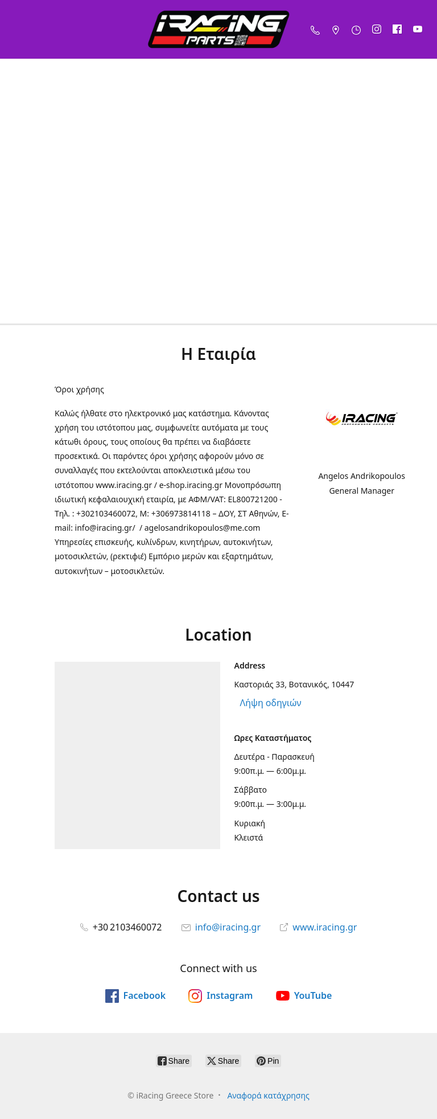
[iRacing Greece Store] (218, 29)
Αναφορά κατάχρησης (268, 1095)
